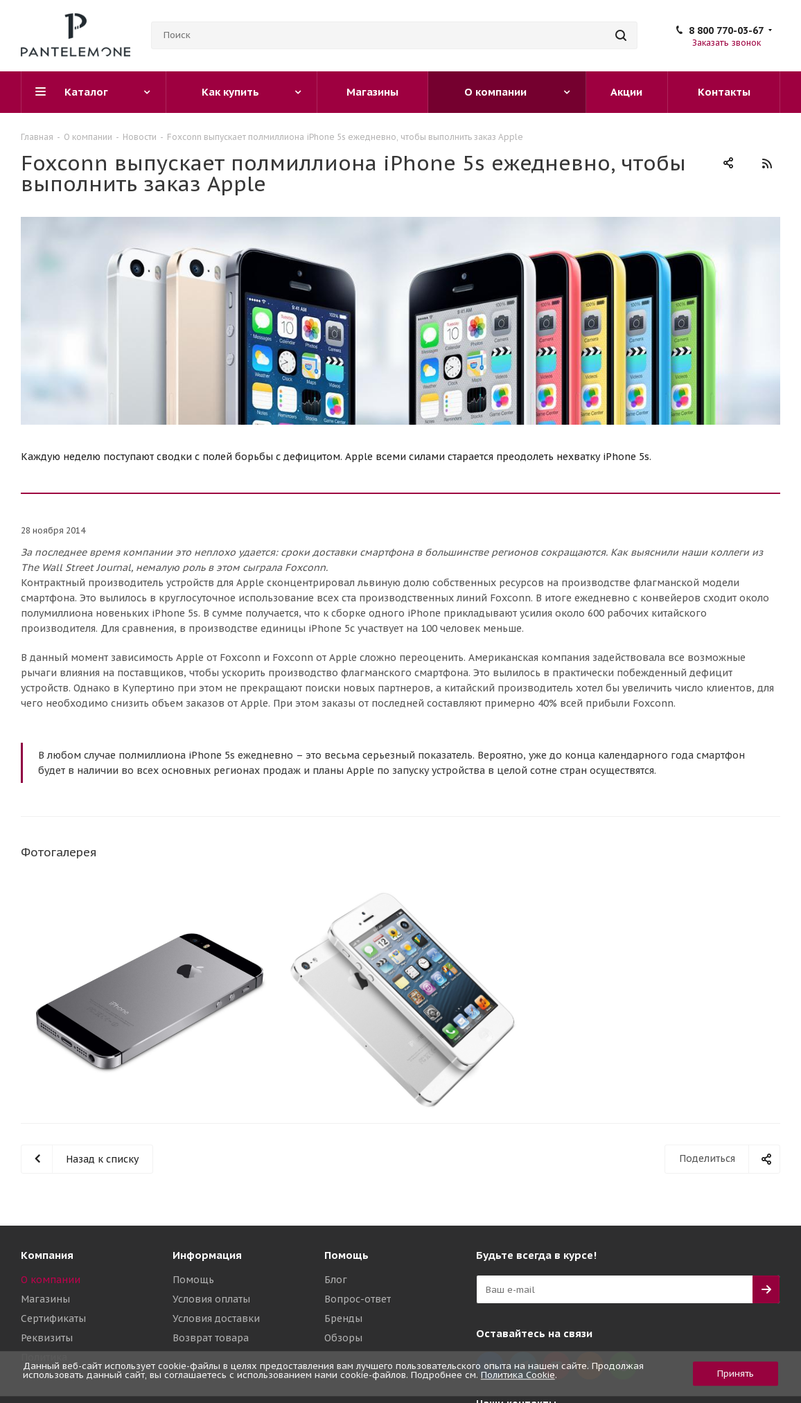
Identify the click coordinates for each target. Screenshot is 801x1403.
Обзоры (343, 1338)
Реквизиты (47, 1338)
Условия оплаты (211, 1299)
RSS (766, 163)
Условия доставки (216, 1318)
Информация (207, 1255)
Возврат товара (211, 1338)
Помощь (193, 1279)
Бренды (343, 1318)
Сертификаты (53, 1318)
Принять (735, 1373)
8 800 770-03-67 (726, 30)
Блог (335, 1279)
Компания (47, 1255)
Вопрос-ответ (357, 1299)
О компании (50, 1279)
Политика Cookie (518, 1375)
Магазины (45, 1299)
